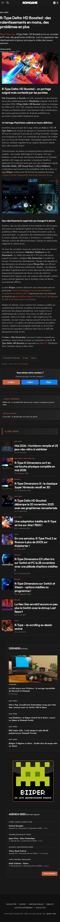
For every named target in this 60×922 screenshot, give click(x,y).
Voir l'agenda (49, 873)
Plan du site (40, 908)
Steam (42, 343)
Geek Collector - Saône (18, 863)
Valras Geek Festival (17, 851)
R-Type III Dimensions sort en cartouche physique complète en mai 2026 (35, 466)
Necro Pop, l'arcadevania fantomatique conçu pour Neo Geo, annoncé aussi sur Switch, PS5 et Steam (32, 706)
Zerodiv (33, 358)
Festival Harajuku (16, 825)
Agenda (48, 914)
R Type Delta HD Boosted (11, 358)
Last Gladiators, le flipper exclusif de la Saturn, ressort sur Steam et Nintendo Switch (32, 719)
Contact (22, 904)
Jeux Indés (4, 12)
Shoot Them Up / (8, 34)
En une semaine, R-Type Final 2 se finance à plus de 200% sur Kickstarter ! (35, 542)
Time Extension (23, 364)
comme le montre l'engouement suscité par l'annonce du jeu (27, 175)
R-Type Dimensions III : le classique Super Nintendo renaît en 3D (36, 485)
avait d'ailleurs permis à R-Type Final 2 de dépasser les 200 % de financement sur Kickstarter (30, 298)
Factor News (13, 364)
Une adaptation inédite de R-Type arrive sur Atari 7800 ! (35, 523)
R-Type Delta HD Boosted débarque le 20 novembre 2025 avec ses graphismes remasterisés (36, 504)
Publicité (49, 904)
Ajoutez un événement (24, 908)
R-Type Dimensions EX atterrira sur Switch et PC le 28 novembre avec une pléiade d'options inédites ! (36, 564)
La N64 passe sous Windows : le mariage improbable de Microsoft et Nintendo (32, 689)
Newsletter (11, 904)
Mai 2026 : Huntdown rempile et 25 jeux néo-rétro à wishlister (36, 447)
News (54, 914)
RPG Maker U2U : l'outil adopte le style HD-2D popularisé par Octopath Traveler (28, 732)
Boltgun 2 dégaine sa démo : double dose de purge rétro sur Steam (33, 744)
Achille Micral (5, 49)
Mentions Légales (36, 904)
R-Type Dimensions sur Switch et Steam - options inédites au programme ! (35, 587)
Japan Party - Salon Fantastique (22, 838)
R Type (25, 358)
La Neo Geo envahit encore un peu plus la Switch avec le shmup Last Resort (36, 607)
